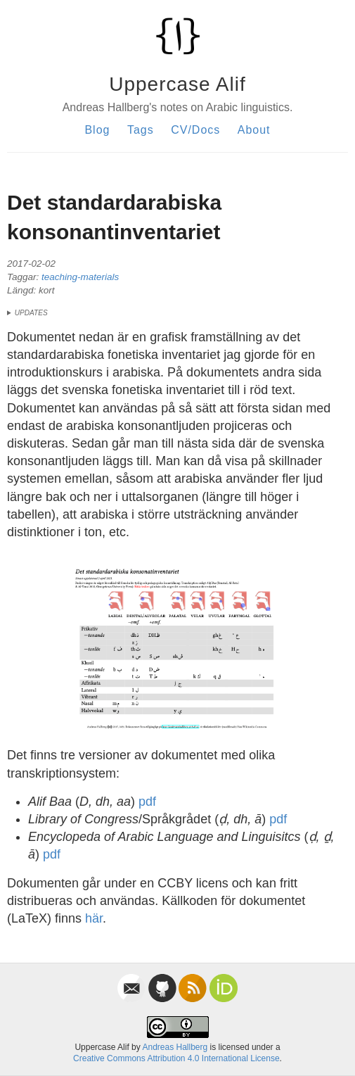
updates (31, 313)
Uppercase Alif (177, 84)
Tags (140, 130)
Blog (97, 130)
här (94, 918)
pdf (147, 802)
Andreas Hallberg (174, 1047)
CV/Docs (195, 130)
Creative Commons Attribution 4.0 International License (176, 1058)
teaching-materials (80, 277)
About (254, 130)
